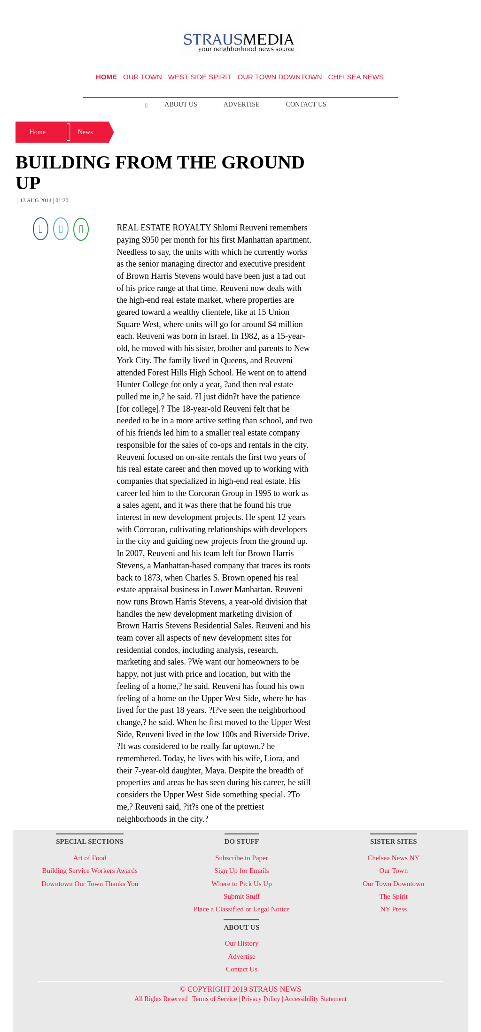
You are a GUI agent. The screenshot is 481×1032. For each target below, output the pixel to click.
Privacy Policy (260, 998)
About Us (180, 104)
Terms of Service (214, 998)
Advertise (242, 104)
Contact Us (306, 104)
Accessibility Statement (315, 998)
